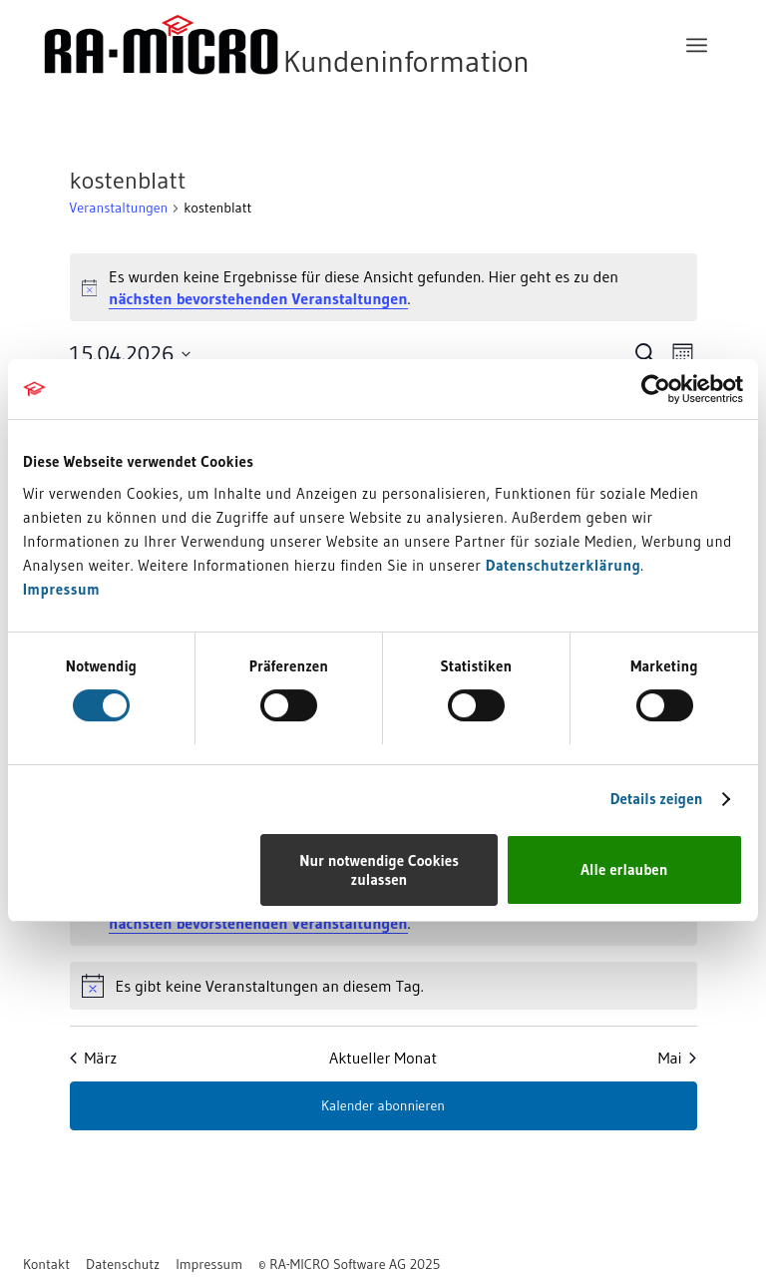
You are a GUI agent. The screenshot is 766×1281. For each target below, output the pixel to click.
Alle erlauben (623, 869)
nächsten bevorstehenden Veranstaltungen (258, 298)
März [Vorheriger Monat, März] (94, 1058)
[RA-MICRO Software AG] (368, 45)
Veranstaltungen (119, 207)
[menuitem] (696, 45)
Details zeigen (656, 798)
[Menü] (696, 45)
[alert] (383, 287)
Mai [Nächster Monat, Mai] (677, 1058)
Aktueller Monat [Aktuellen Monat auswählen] (383, 1058)
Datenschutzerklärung (563, 565)
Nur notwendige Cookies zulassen (379, 870)
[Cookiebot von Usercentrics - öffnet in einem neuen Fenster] (656, 389)
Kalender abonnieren (383, 1105)
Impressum (61, 589)
